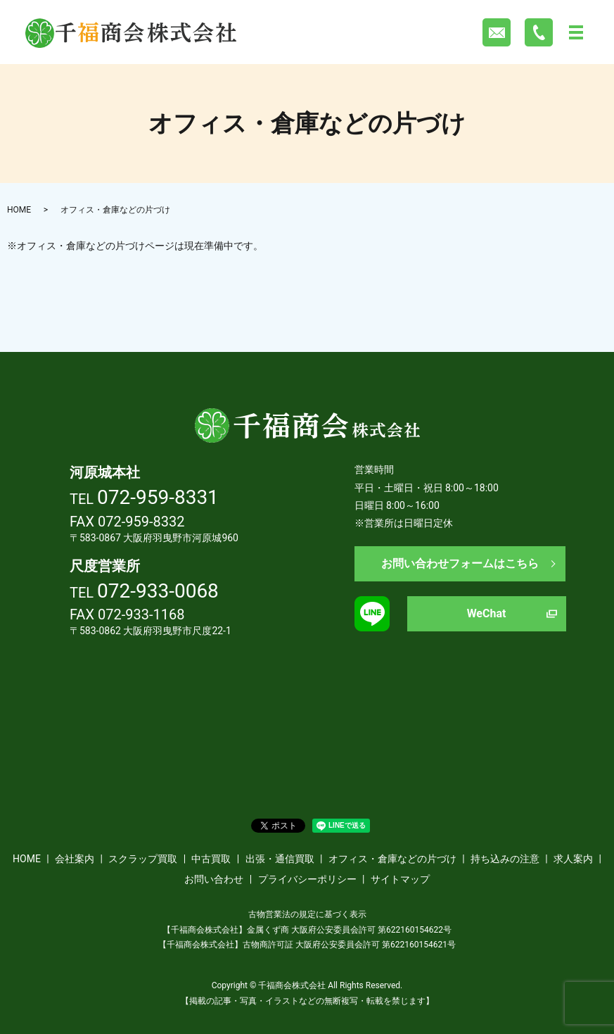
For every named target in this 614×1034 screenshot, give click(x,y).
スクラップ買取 (142, 858)
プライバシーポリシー (307, 879)
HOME (19, 210)
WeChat (486, 613)
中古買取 (211, 858)
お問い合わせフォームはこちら (460, 563)
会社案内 (74, 858)
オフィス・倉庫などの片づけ (392, 858)
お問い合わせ (213, 879)
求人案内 (573, 858)
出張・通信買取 (279, 858)
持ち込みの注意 (505, 858)
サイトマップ (400, 879)
